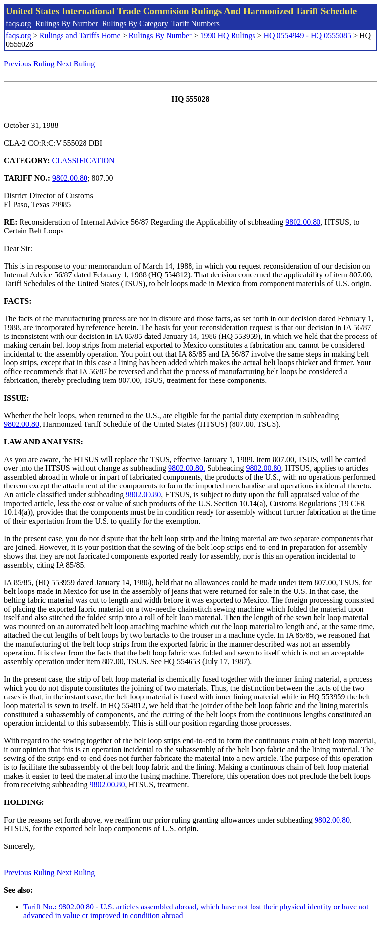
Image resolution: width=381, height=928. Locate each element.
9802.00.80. (186, 468)
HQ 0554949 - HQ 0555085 (307, 35)
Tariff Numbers (195, 24)
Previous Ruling (29, 64)
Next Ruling (76, 64)
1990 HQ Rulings (227, 35)
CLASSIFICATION (83, 160)
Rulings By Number (66, 24)
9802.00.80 (69, 178)
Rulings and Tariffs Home (80, 35)
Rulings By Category (135, 24)
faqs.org (18, 24)
